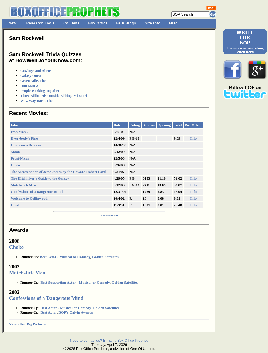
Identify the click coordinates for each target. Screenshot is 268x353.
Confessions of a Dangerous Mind (37, 192)
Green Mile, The (33, 81)
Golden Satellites (105, 257)
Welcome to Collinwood (29, 198)
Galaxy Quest (30, 76)
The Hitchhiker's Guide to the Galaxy (40, 178)
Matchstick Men (23, 185)
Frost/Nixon (20, 158)
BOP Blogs (126, 23)
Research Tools (40, 23)
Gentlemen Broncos (26, 145)
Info (193, 138)
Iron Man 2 (29, 86)
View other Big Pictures (27, 324)
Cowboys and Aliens (35, 71)
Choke (16, 165)
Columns (71, 23)
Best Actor (48, 312)
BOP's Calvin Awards (76, 312)
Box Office (98, 23)
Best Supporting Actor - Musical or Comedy (75, 282)
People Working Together (39, 91)
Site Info (152, 23)
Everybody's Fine (24, 138)
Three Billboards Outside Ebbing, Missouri (53, 96)
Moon (15, 152)
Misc (173, 23)
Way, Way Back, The (36, 101)
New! (13, 23)
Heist (15, 205)
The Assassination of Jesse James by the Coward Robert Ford (58, 172)
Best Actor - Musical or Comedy (65, 257)
